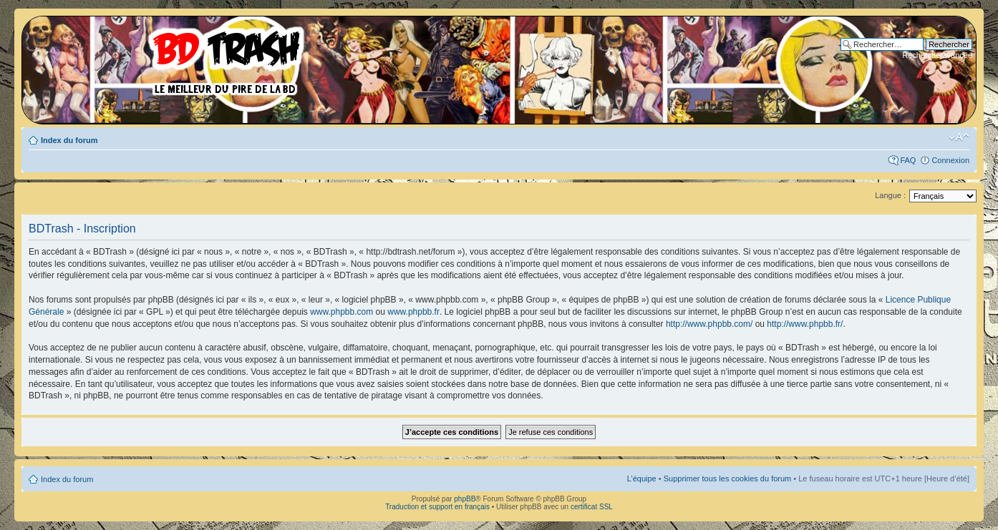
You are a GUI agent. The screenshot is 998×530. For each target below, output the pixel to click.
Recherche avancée (937, 55)
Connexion (950, 160)
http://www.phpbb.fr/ (805, 324)
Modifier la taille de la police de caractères (959, 137)
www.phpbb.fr (413, 312)
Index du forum (69, 140)
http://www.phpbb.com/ (709, 324)
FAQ (908, 160)
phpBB (464, 499)
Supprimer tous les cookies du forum (728, 478)
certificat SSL (592, 507)
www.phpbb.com (341, 312)
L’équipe (642, 478)
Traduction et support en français (437, 507)
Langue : (890, 195)
